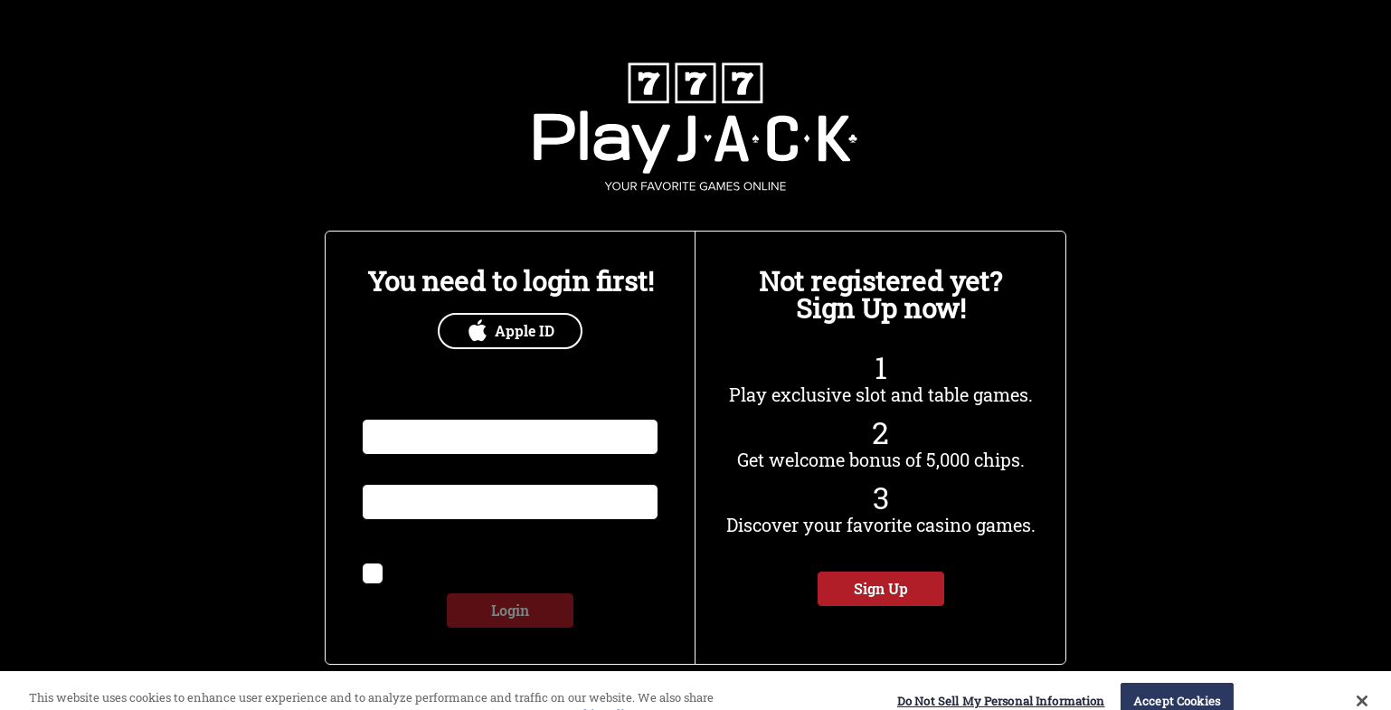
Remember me (435, 571)
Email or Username (419, 408)
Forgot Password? (592, 540)
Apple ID (510, 330)
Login (510, 610)
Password (391, 473)
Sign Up (881, 588)
